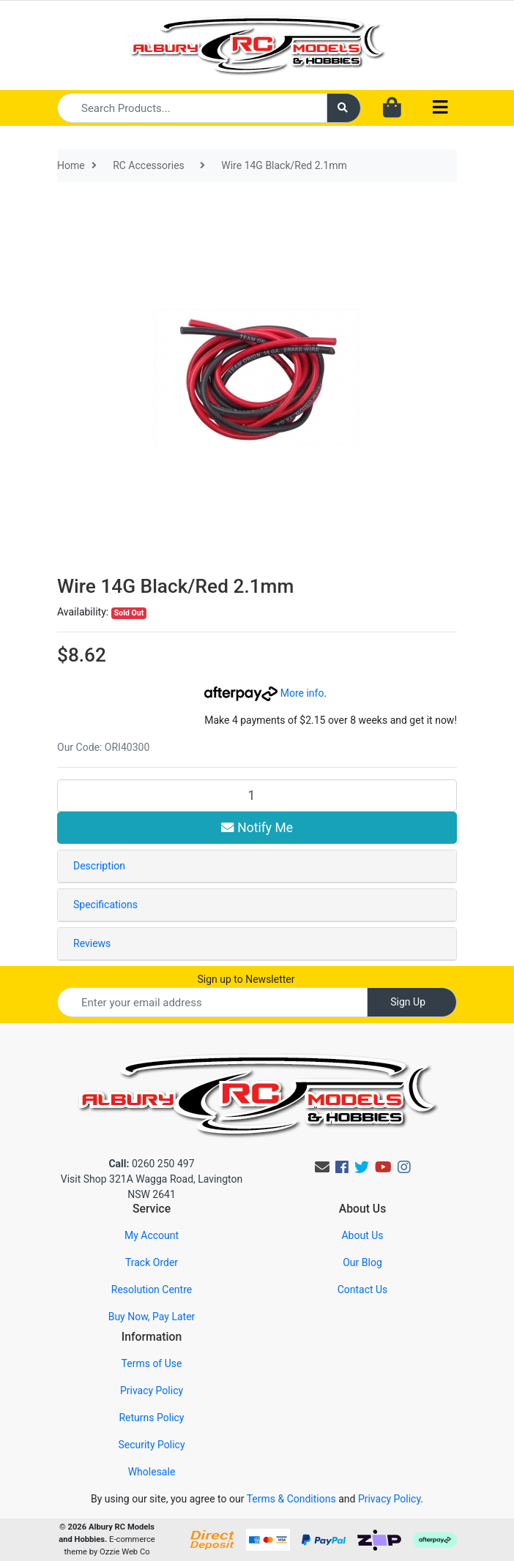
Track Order (151, 1262)
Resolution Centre (151, 1289)
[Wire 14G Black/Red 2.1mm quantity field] (257, 795)
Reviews (92, 943)
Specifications (105, 904)
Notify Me (257, 827)
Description (99, 866)
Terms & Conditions (291, 1499)
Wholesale (152, 1472)
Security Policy (151, 1444)
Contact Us (363, 1289)
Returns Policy (151, 1417)
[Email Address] (212, 1002)
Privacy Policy (151, 1390)
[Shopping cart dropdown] (392, 108)
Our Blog (362, 1262)
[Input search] (192, 108)
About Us (362, 1235)
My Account (151, 1235)
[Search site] (344, 108)
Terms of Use (152, 1363)
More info (264, 693)
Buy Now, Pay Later (151, 1316)
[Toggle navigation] (440, 108)
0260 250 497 (151, 1163)
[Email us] (322, 1167)
